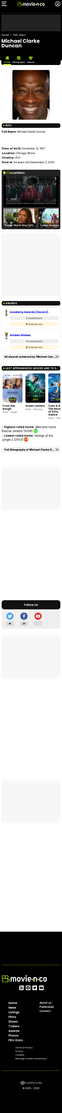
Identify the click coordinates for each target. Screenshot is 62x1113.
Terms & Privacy (24, 1047)
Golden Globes (20, 335)
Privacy (19, 1051)
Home (5, 35)
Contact (45, 1011)
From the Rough (9, 407)
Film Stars (19, 35)
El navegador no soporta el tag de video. (31, 191)
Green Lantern (35, 406)
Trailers (14, 1026)
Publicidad (47, 1007)
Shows (13, 1022)
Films (12, 1017)
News (12, 1008)
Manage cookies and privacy (31, 1058)
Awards (14, 1031)
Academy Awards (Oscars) (29, 312)
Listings (14, 1012)
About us (45, 1002)
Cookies (19, 1054)
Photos (13, 1036)
